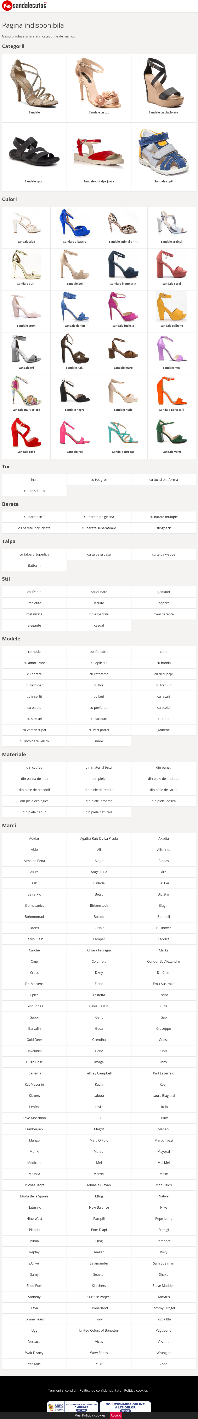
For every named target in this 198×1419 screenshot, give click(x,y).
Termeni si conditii (62, 1390)
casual (99, 625)
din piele (99, 778)
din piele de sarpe (163, 789)
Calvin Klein (34, 939)
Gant (99, 1017)
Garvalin (34, 1028)
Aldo (34, 849)
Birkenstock (99, 905)
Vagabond (163, 1330)
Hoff (163, 1051)
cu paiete (34, 707)
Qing (99, 1241)
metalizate (34, 614)
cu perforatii (99, 707)
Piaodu (34, 1229)
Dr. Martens (34, 983)
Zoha (164, 1364)
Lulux (163, 1118)
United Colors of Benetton (99, 1330)
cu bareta (34, 674)
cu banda (164, 663)
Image (99, 1062)
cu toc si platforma (163, 479)
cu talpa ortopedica (34, 554)
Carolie (34, 950)
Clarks (163, 950)
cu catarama (99, 674)
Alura (34, 872)
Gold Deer (34, 1039)
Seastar (99, 1274)
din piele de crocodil (34, 789)
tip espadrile (98, 614)
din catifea (34, 767)
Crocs (34, 972)
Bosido (99, 916)
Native (164, 1196)
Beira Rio (34, 894)
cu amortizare (34, 663)
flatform (34, 565)
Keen (164, 1084)
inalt (34, 479)
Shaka (163, 1274)
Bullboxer (163, 928)
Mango (34, 1140)
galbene (164, 730)
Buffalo (99, 928)
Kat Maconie (34, 1084)
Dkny (99, 972)
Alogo (99, 860)
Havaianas (34, 1051)
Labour (99, 1095)
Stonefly (34, 1297)
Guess (163, 1039)
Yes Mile (34, 1364)
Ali (99, 849)
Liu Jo (163, 1106)
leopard (164, 603)
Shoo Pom (34, 1285)
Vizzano (164, 1341)
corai (164, 651)
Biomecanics (34, 905)
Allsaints (163, 849)
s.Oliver (34, 1263)
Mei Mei (164, 1162)
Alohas (163, 860)
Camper (99, 939)
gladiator (163, 592)
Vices (99, 1341)
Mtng (99, 1196)
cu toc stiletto (34, 490)
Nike (163, 1207)
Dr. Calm (163, 972)
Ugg (34, 1330)
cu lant (99, 696)
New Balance (99, 1207)
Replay (34, 1252)
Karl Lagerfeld (163, 1073)
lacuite (99, 603)
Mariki (34, 1151)
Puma (34, 1241)
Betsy (99, 894)
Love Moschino (34, 1118)
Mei (99, 1162)
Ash (34, 883)
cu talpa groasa (99, 554)
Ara (163, 872)
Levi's (99, 1106)
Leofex (34, 1106)
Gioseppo (163, 1028)
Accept (116, 1415)
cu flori (99, 685)
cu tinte (163, 718)
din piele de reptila (99, 789)
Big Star (164, 894)
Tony (99, 1319)
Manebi (163, 1129)
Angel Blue (99, 872)
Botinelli (163, 916)
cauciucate (99, 592)
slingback (164, 528)
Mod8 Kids (163, 1185)
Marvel (99, 1151)
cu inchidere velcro (34, 741)
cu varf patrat (99, 730)
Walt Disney (34, 1352)
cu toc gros (99, 479)
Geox (99, 1028)
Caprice (163, 939)
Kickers (34, 1095)
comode (34, 651)
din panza (163, 767)
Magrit (99, 1129)
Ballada (99, 883)
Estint (163, 995)
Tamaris (163, 1297)
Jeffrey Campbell (99, 1073)
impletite (34, 603)
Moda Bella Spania (34, 1196)
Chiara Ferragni (99, 950)
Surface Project (99, 1297)
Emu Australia (163, 983)
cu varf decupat (34, 730)
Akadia (163, 838)
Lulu (99, 1118)
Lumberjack (34, 1129)
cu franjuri (164, 685)
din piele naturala (98, 812)
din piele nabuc (34, 812)
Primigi (163, 1229)
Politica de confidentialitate (100, 1390)
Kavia (99, 1084)
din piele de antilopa (164, 778)
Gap (163, 1017)
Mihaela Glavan (99, 1185)
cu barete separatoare (99, 528)
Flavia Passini (99, 1006)
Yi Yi (99, 1364)
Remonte (164, 1241)
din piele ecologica (34, 801)
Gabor (34, 1017)
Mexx (163, 1174)
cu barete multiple (163, 517)
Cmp (34, 961)
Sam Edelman (163, 1263)
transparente (164, 614)
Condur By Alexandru (163, 961)
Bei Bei (163, 883)
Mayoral (163, 1151)
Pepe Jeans (163, 1218)
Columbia (99, 961)
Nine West (34, 1218)
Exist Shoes (34, 1006)
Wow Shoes (99, 1352)
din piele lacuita (164, 801)
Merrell (99, 1174)
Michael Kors (34, 1185)
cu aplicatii (99, 663)
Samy (34, 1274)
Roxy (163, 1252)
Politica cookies (136, 1390)
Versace (34, 1341)
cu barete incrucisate (34, 528)
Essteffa (99, 995)
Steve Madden (164, 1285)
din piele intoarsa (99, 801)
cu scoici (163, 707)
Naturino (34, 1207)
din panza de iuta (34, 778)
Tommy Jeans (34, 1319)
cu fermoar (34, 685)
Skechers (99, 1285)
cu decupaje (163, 674)
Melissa (34, 1174)
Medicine (34, 1162)
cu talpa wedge (163, 554)
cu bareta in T (34, 517)
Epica (34, 995)
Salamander (99, 1263)
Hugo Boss (34, 1062)
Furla (164, 1006)
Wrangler (164, 1352)
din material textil (99, 767)
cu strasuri (99, 718)
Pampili (99, 1218)
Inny (163, 1062)
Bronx (34, 928)
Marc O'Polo (99, 1140)
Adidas (34, 838)
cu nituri (163, 696)
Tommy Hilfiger (163, 1308)
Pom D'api (99, 1229)
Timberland (99, 1308)
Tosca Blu (163, 1319)
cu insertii (34, 696)
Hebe (99, 1051)
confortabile (99, 651)
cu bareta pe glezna (99, 517)
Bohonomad (34, 916)
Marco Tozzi (163, 1140)
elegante (34, 625)
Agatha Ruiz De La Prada (99, 838)
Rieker (99, 1252)
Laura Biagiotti (163, 1095)
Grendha (99, 1039)
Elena (99, 983)
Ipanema (34, 1073)
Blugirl (164, 905)
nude (99, 741)
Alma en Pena (34, 860)
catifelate (34, 592)
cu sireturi (34, 718)
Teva (34, 1308)
